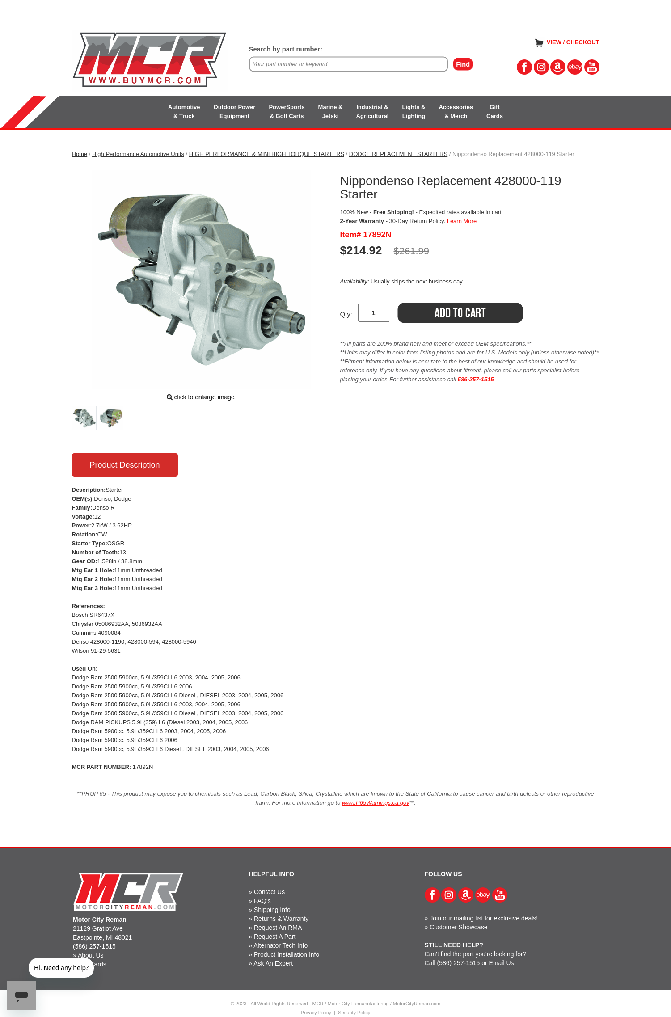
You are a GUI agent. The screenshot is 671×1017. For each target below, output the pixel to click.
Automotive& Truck (184, 111)
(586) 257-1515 (94, 946)
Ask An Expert (273, 963)
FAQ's (262, 900)
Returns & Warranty (281, 918)
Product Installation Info (286, 954)
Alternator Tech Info (280, 945)
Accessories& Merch (456, 111)
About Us (91, 955)
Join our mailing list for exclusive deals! (484, 918)
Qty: (346, 314)
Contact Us (269, 891)
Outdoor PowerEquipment (235, 111)
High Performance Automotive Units (138, 154)
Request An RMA (278, 927)
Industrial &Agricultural (372, 111)
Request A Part (274, 936)
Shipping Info (272, 909)
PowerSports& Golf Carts (286, 111)
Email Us (501, 962)
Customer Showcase (458, 927)
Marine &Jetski (330, 111)
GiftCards (494, 111)
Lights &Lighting (413, 111)
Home (80, 154)
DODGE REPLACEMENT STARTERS (398, 154)
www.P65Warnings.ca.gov (375, 802)
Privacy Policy (316, 1012)
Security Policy (354, 1012)
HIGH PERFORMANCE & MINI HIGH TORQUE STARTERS (266, 154)
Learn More (462, 221)
